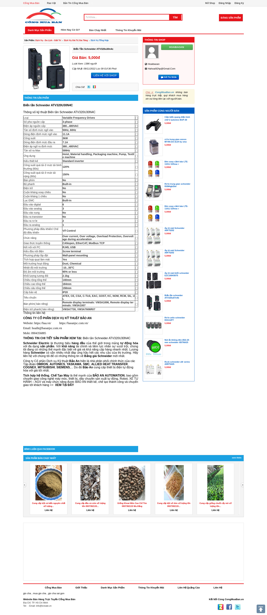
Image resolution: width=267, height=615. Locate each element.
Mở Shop (210, 3)
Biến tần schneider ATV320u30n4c (93, 49)
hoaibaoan (153, 64)
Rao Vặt (51, 3)
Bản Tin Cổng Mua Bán (75, 3)
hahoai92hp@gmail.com (161, 68)
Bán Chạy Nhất (97, 30)
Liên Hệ (217, 587)
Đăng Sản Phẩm (231, 17)
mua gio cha (39, 593)
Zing (94, 86)
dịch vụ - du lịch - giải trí (48, 40)
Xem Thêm (236, 458)
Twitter (88, 86)
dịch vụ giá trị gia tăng (76, 40)
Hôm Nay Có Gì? (70, 29)
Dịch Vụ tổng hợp (99, 40)
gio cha (27, 593)
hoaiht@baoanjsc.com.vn (47, 328)
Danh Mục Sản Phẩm (40, 30)
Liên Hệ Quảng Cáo (189, 587)
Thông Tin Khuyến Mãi (128, 30)
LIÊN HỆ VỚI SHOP (105, 75)
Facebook (229, 607)
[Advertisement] (80, 414)
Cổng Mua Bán (31, 3)
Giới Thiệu (81, 587)
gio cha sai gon (56, 593)
